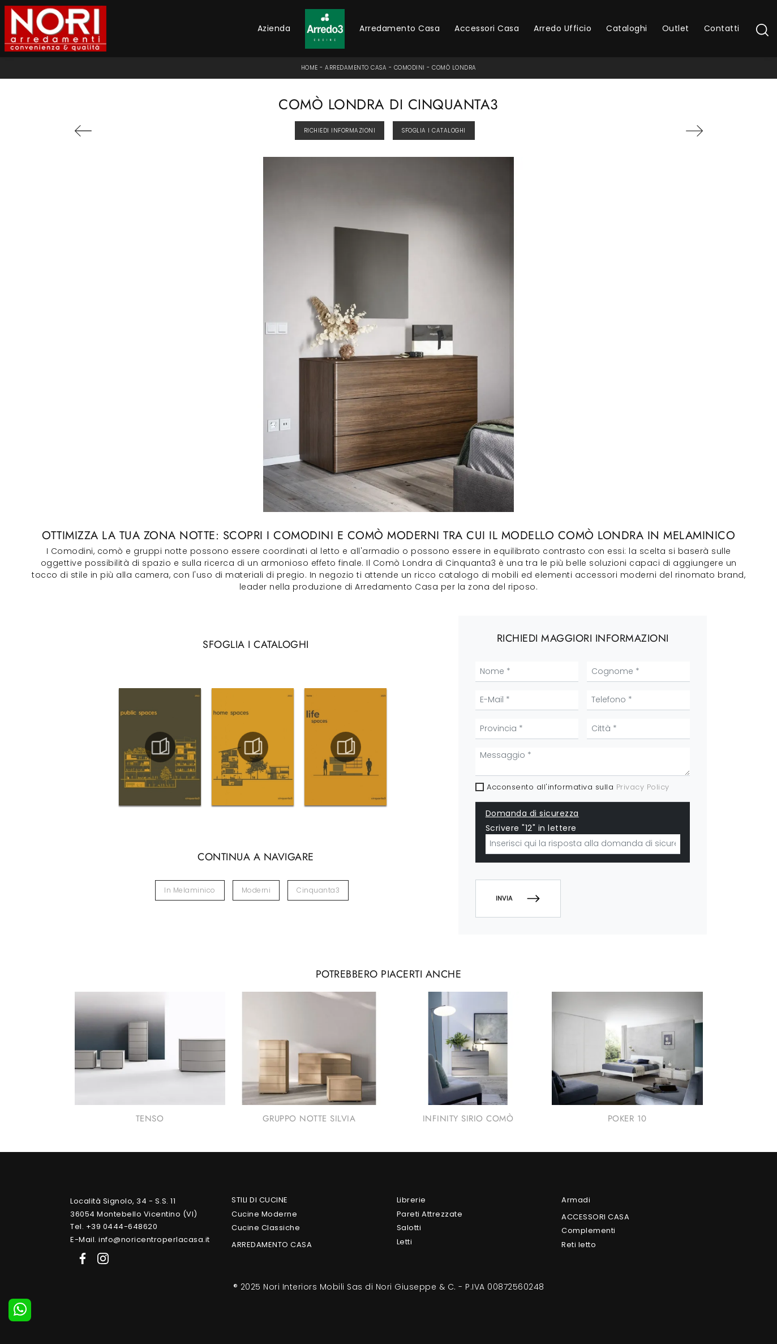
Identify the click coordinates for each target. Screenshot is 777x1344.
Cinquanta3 (318, 890)
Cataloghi (626, 28)
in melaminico (190, 890)
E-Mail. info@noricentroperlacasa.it (140, 1239)
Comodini (409, 67)
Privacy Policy (642, 787)
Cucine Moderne (264, 1214)
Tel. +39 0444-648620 (113, 1226)
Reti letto (578, 1244)
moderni (256, 890)
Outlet (675, 28)
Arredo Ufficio (562, 28)
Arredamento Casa (399, 28)
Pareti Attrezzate (430, 1214)
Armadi (575, 1199)
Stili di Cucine (259, 1199)
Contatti (722, 28)
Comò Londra (454, 67)
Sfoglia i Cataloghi (434, 130)
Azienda (274, 28)
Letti (405, 1241)
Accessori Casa (486, 28)
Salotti (409, 1227)
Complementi (588, 1230)
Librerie (411, 1199)
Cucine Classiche (265, 1227)
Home (309, 67)
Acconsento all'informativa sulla (578, 787)
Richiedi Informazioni (340, 130)
